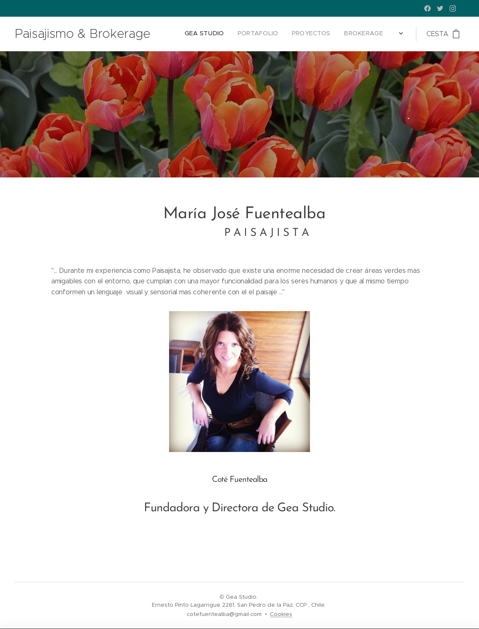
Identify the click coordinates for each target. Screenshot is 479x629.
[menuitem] (349, 34)
